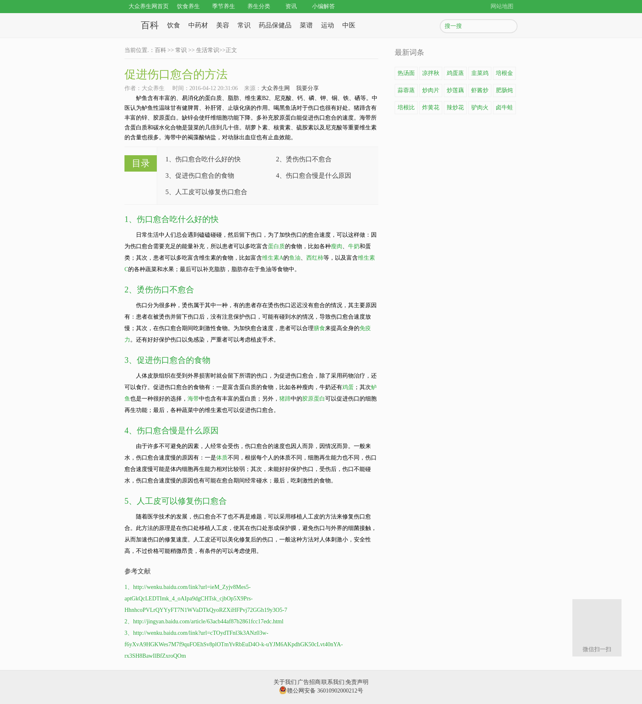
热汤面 (406, 73)
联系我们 (332, 682)
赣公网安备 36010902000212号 (321, 691)
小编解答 (323, 6)
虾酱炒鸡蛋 (479, 92)
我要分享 (307, 88)
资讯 (291, 6)
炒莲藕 (455, 90)
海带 (193, 399)
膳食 (319, 328)
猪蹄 (285, 399)
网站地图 (502, 6)
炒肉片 (430, 90)
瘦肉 (336, 246)
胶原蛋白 (313, 399)
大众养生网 (275, 88)
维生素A (272, 258)
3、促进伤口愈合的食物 (199, 175)
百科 (150, 25)
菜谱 (306, 25)
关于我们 (285, 682)
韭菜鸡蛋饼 (479, 75)
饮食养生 (188, 6)
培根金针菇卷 (504, 75)
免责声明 (357, 682)
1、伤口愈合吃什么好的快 (203, 159)
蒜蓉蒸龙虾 (406, 92)
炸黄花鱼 (430, 109)
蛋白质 (276, 246)
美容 (222, 25)
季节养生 (223, 6)
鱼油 (295, 258)
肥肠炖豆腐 (504, 92)
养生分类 (258, 6)
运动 (327, 25)
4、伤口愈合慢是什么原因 (313, 175)
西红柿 (314, 258)
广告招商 (309, 682)
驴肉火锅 (479, 109)
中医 (348, 25)
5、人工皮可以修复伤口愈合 (206, 191)
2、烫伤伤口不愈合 (304, 159)
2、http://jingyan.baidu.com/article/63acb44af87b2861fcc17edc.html (203, 621)
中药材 (198, 25)
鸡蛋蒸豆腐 (455, 75)
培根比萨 (406, 109)
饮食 (173, 25)
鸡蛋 (348, 387)
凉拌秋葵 (430, 75)
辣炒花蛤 (455, 109)
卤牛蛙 (504, 107)
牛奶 (353, 246)
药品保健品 (275, 25)
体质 (222, 458)
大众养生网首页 (149, 6)
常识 (244, 25)
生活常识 (207, 50)
